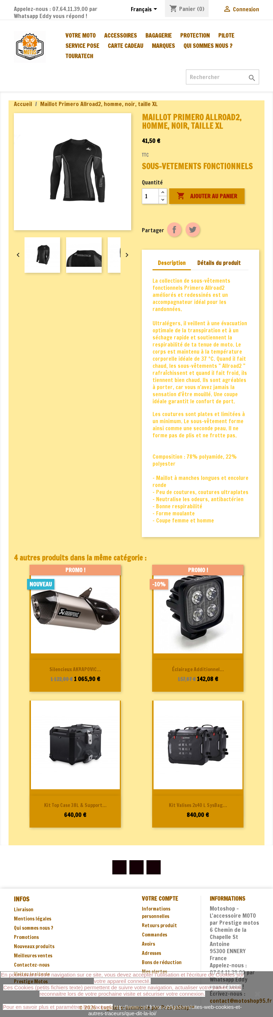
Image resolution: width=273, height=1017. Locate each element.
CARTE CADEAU (125, 46)
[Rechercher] (222, 77)
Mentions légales (32, 918)
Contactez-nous (31, 964)
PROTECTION (195, 35)
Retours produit (159, 925)
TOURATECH (79, 56)
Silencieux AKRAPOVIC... (75, 669)
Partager (174, 229)
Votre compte (160, 898)
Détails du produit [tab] (219, 263)
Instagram (153, 867)
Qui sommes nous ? (207, 46)
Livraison (23, 909)
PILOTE (226, 35)
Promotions (26, 937)
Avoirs (148, 943)
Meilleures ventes (33, 955)
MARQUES (163, 46)
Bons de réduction (162, 962)
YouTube (136, 867)
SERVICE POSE (82, 46)
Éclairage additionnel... (198, 669)
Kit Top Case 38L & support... (75, 805)
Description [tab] (172, 263)
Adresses (151, 953)
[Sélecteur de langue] (145, 9)
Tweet (193, 229)
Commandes (154, 934)
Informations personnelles (156, 912)
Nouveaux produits (34, 946)
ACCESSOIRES (120, 35)
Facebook (119, 867)
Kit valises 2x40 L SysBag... (198, 805)
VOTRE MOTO (80, 35)
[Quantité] (150, 196)
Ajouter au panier (207, 196)
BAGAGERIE (158, 35)
